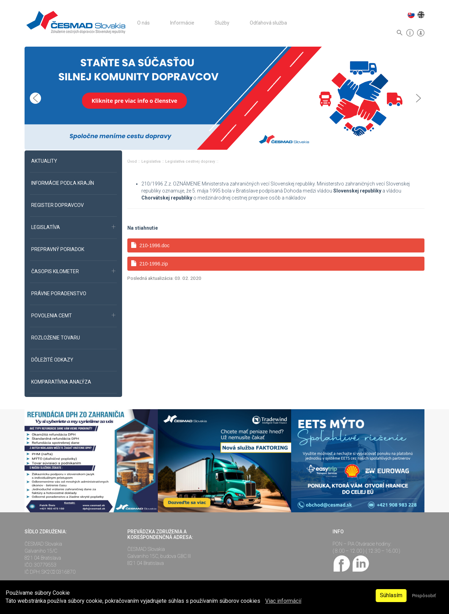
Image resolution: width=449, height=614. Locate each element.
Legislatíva (151, 161)
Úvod (132, 161)
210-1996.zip (149, 263)
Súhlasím (391, 595)
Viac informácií (283, 601)
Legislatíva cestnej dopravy (190, 161)
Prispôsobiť (424, 595)
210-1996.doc (150, 245)
